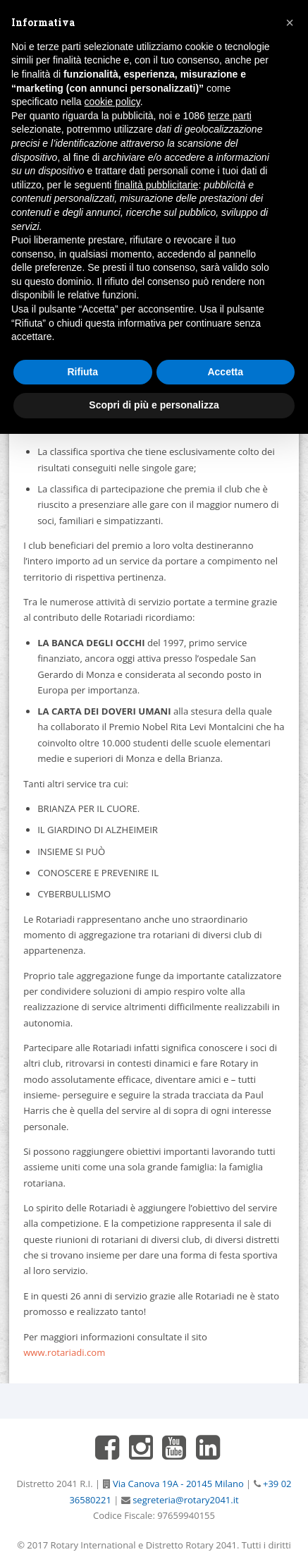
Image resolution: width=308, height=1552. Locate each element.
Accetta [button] (225, 371)
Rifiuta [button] (82, 371)
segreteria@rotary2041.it (184, 1499)
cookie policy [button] (112, 101)
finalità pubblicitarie (156, 184)
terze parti (230, 115)
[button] (289, 22)
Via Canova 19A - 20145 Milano (177, 1483)
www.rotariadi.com (64, 1352)
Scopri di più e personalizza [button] (153, 405)
